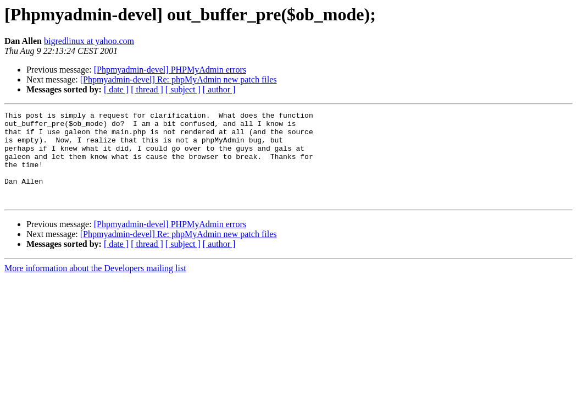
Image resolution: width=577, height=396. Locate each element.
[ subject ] (183, 89)
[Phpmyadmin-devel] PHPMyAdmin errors (170, 69)
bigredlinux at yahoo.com (89, 41)
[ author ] (219, 89)
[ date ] (116, 89)
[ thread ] (147, 89)
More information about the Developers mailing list (95, 286)
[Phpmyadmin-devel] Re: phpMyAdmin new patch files (178, 79)
